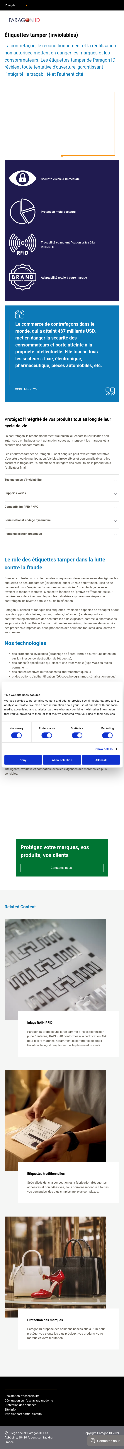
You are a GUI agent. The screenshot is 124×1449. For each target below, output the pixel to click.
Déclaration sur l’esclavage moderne (29, 1400)
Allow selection (62, 760)
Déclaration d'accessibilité (22, 1396)
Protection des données (20, 1405)
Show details (104, 748)
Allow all (101, 760)
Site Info (10, 1409)
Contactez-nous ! (62, 868)
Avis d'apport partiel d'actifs (23, 1414)
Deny (23, 760)
